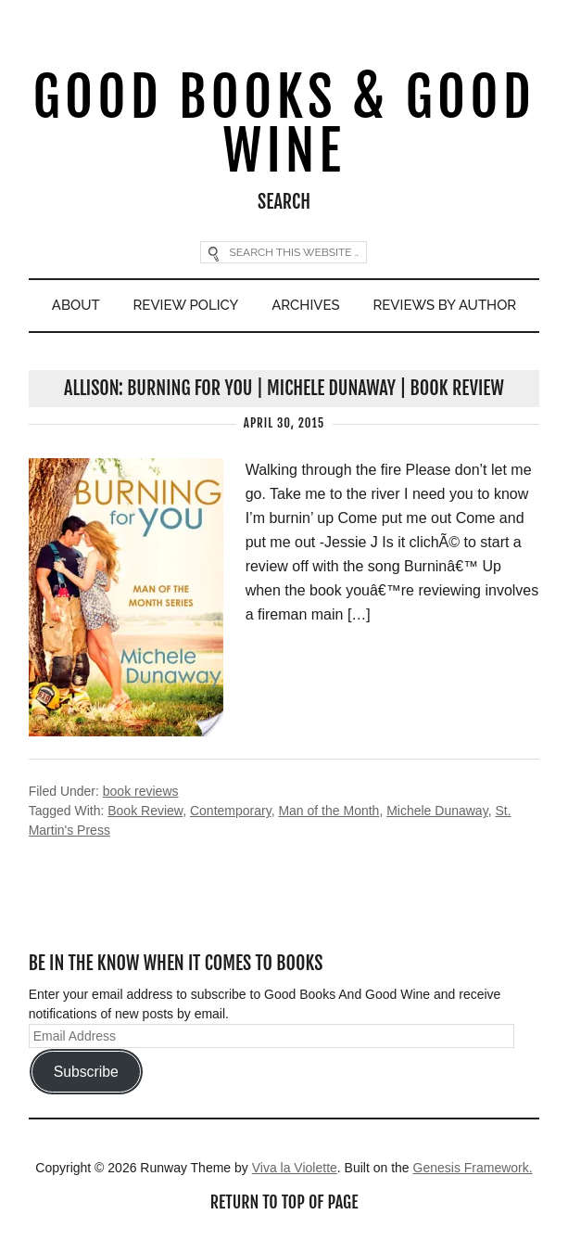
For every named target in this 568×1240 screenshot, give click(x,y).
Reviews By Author (445, 305)
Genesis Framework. (473, 1167)
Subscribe (86, 1072)
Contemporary (230, 810)
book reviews (141, 791)
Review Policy (186, 305)
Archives (305, 305)
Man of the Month (328, 810)
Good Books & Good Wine (284, 124)
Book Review (145, 810)
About (76, 305)
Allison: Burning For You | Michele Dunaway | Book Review (284, 388)
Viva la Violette (294, 1167)
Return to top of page (284, 1202)
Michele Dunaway (436, 810)
